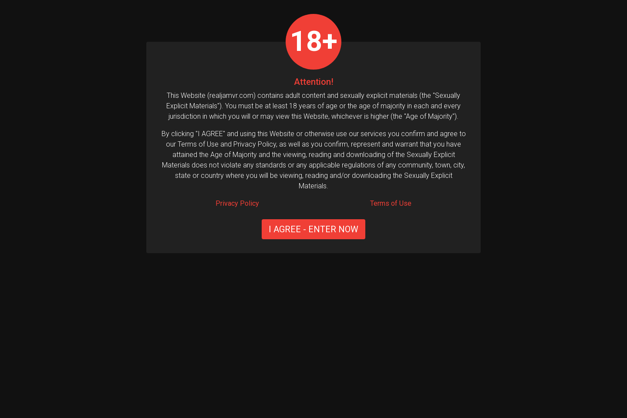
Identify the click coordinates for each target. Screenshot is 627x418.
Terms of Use (390, 203)
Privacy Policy (237, 203)
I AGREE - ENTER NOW (313, 229)
